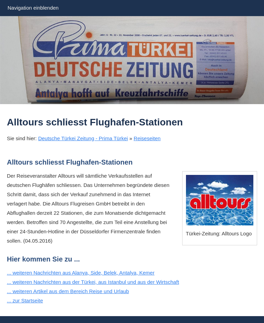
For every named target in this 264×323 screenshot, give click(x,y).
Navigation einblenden (33, 8)
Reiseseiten (147, 138)
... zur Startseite (25, 300)
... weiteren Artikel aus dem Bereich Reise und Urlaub (68, 291)
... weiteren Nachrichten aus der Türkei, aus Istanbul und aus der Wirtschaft (93, 282)
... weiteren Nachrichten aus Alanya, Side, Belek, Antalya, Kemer (80, 273)
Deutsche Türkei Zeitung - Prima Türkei (83, 138)
